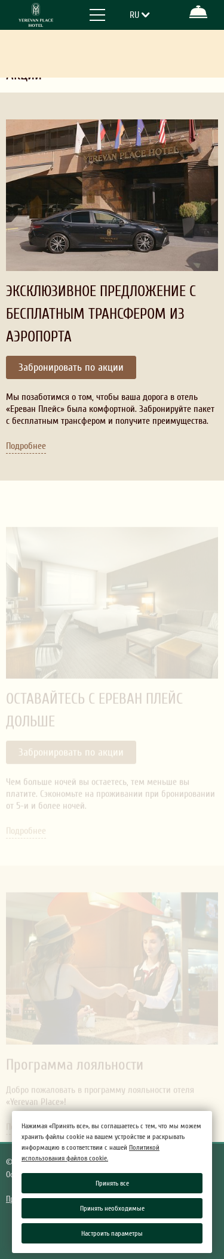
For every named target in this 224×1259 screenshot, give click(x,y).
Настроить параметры (112, 1233)
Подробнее (26, 445)
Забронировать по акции (71, 367)
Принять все (112, 1183)
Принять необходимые (112, 1208)
